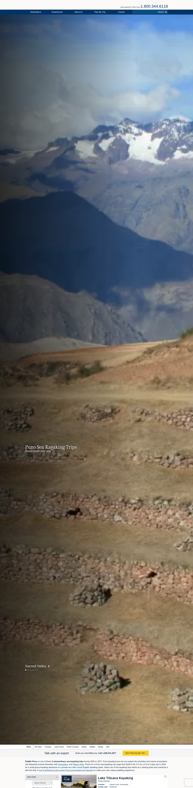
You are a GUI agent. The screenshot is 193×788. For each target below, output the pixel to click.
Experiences (57, 12)
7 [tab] (106, 701)
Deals (100, 747)
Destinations (35, 12)
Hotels (92, 747)
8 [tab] (109, 701)
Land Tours (59, 747)
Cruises (48, 747)
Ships (84, 747)
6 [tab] (102, 701)
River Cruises (73, 747)
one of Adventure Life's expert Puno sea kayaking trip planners (66, 770)
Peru (29, 747)
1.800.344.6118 (154, 6)
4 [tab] (94, 701)
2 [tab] (87, 701)
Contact (121, 12)
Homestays (63, 764)
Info (107, 747)
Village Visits (78, 764)
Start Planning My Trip (135, 753)
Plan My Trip (100, 12)
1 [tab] (83, 701)
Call (107, 753)
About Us (78, 12)
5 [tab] (98, 701)
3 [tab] (91, 701)
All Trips (38, 747)
